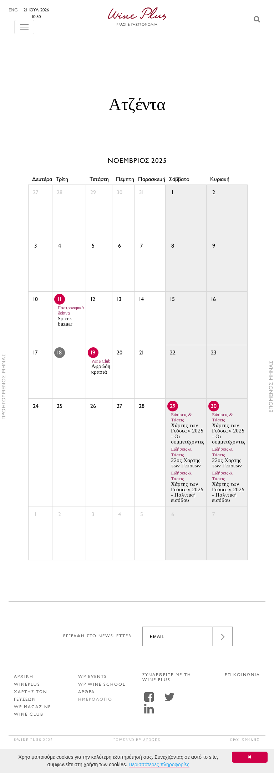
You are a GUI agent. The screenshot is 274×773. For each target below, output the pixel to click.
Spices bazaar (71, 316)
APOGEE (152, 740)
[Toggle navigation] (24, 20)
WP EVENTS (92, 677)
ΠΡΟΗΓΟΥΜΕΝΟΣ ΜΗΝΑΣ (4, 386)
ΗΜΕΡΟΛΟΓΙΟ (95, 700)
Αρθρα (86, 692)
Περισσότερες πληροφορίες (159, 764)
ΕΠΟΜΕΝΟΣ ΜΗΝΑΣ (271, 386)
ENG (28, 10)
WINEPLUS (27, 685)
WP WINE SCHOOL (102, 685)
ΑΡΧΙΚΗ (24, 677)
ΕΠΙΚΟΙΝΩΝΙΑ (242, 675)
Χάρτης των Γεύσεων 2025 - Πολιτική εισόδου (187, 487)
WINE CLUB (29, 715)
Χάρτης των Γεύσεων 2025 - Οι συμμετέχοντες (187, 428)
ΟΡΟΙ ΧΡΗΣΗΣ (245, 740)
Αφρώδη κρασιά (100, 367)
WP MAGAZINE (32, 707)
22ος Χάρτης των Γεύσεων (186, 457)
